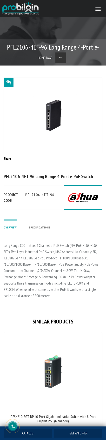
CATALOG (27, 433)
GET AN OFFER (78, 433)
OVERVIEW (10, 227)
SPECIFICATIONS (40, 227)
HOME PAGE (45, 58)
